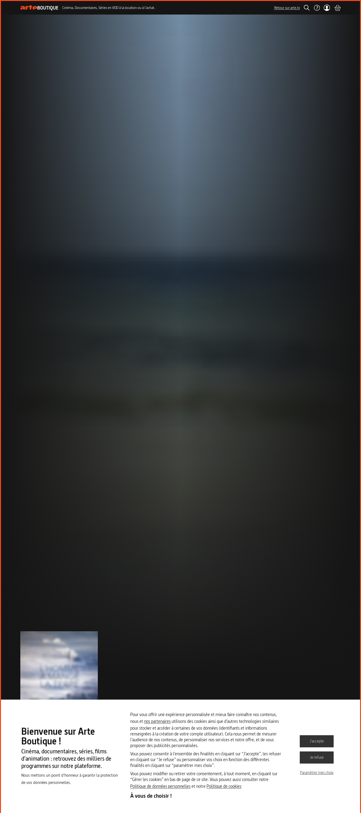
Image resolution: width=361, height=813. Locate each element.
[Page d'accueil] (39, 8)
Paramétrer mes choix (316, 772)
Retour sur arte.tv (287, 7)
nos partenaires (157, 721)
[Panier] (337, 8)
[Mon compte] (327, 8)
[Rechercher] (307, 8)
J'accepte (317, 741)
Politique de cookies (224, 786)
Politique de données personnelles (160, 786)
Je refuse (317, 757)
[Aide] (317, 8)
